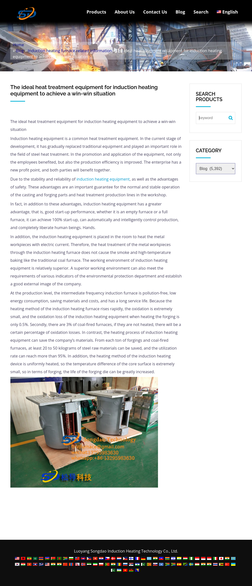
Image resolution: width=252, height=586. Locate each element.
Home (18, 44)
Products (96, 12)
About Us (125, 12)
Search (200, 12)
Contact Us (155, 12)
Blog (180, 12)
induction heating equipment (103, 179)
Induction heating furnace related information (70, 50)
